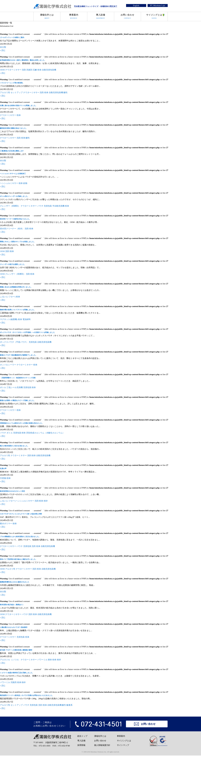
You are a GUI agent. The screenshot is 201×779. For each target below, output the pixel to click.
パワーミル (42, 660)
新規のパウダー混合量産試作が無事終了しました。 (18, 355)
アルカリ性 (5, 92)
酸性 (66, 92)
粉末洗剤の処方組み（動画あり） (12, 605)
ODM (2, 70)
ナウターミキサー (13, 70)
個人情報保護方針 (102, 745)
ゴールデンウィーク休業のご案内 (12, 37)
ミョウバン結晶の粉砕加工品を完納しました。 (17, 673)
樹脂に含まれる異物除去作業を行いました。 (16, 287)
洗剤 (24, 70)
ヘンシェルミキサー (9, 183)
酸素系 (69, 705)
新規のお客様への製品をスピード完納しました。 (17, 400)
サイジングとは (154, 17)
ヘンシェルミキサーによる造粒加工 (13, 174)
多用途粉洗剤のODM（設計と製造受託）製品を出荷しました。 (23, 60)
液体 (50, 660)
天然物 (3, 478)
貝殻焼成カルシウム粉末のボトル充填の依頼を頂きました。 (22, 423)
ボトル (3, 387)
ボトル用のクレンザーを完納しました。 (14, 196)
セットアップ (17, 92)
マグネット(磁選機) (8, 319)
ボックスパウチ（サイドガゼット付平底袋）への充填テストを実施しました (27, 332)
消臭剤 (29, 70)
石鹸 (35, 70)
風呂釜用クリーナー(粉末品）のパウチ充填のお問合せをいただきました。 (27, 695)
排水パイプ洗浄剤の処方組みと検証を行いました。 (18, 559)
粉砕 (46, 501)
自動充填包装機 (49, 70)
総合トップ (82, 736)
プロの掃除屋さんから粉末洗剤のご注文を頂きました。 (20, 537)
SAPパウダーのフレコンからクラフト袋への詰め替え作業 (21, 514)
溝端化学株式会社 (52, 6)
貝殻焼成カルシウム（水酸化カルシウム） (45, 433)
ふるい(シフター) (7, 297)
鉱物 (25, 183)
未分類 (3, 47)
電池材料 (27, 319)
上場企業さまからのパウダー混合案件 (13, 627)
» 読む (3, 50)
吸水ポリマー (6, 523)
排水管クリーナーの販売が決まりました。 (15, 219)
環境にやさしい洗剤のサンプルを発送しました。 (17, 242)
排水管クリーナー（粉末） (12, 229)
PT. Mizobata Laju (157, 5)
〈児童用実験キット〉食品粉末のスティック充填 (17, 378)
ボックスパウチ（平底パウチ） (14, 342)
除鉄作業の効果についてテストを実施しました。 (17, 310)
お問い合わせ (127, 17)
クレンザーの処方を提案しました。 (13, 264)
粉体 (39, 70)
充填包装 (48, 206)
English (136, 5)
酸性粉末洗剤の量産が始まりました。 (13, 128)
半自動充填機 (58, 206)
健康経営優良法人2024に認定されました (14, 582)
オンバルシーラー (8, 365)
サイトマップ (123, 745)
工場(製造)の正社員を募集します (12, 151)
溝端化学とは (47, 17)
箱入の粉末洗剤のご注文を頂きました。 (14, 446)
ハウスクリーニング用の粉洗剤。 (12, 83)
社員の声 (3, 468)
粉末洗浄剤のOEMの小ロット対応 (12, 491)
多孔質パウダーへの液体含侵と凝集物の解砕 (16, 650)
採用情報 (81, 745)
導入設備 (100, 17)
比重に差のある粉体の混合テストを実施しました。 (18, 105)
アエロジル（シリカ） (10, 660)
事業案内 (73, 17)
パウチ (40, 206)
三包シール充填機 (15, 387)
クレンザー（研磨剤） (10, 206)
